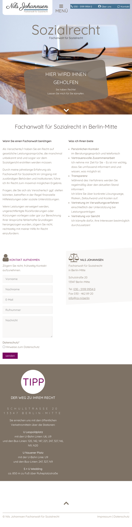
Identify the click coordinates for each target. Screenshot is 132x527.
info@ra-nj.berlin (79, 298)
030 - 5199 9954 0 (84, 289)
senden (10, 355)
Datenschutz (121, 516)
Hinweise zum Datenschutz (23, 347)
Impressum (104, 516)
